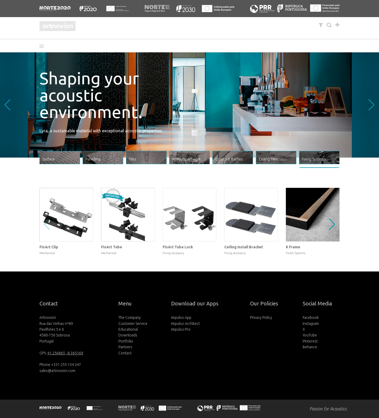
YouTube (310, 335)
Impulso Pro (181, 329)
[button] (43, 46)
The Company (129, 317)
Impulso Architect (185, 323)
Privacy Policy (261, 317)
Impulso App (181, 317)
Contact (125, 353)
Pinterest (310, 341)
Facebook (311, 317)
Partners (125, 347)
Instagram (311, 323)
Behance (310, 347)
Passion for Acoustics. (328, 408)
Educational (128, 329)
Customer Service (132, 323)
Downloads (127, 335)
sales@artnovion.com (57, 371)
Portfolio (125, 341)
